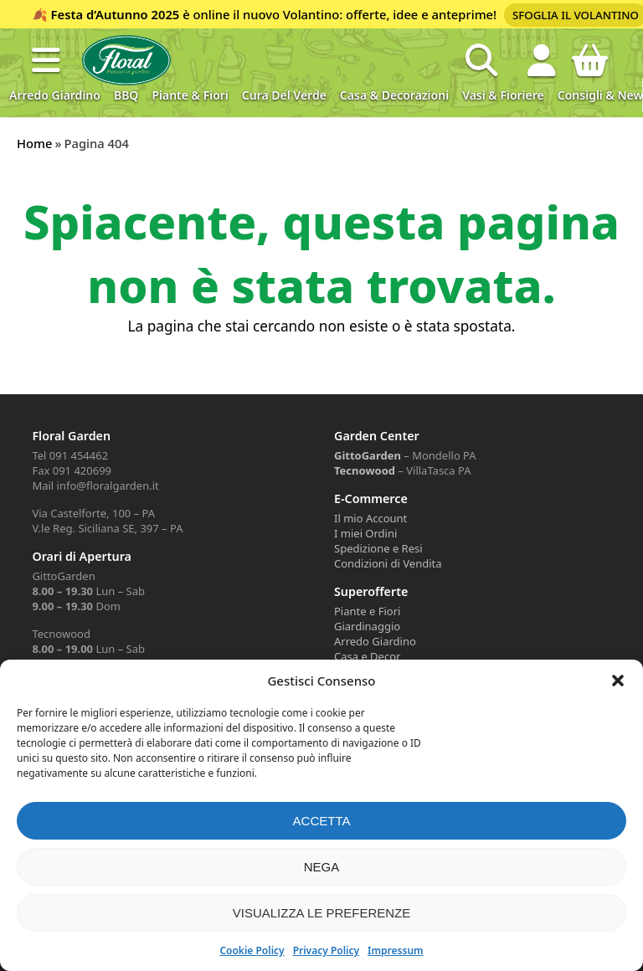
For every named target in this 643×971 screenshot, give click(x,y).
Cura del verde (284, 95)
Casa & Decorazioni (394, 95)
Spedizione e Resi (378, 548)
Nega (322, 867)
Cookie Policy (251, 950)
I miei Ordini (365, 533)
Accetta (322, 821)
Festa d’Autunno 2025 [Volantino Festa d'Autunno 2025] (115, 14)
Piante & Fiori (190, 95)
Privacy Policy (326, 950)
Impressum (395, 950)
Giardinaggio (367, 626)
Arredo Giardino (54, 95)
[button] (618, 680)
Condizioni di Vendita (388, 563)
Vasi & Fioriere (503, 95)
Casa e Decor (367, 656)
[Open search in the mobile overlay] (481, 60)
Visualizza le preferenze (322, 913)
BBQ (126, 95)
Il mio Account (370, 518)
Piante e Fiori (367, 611)
